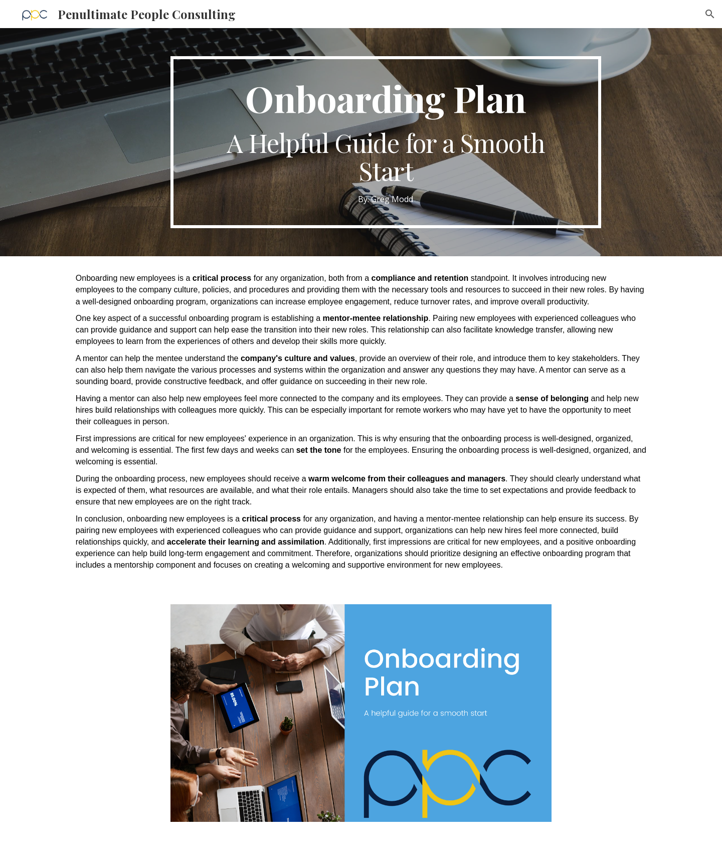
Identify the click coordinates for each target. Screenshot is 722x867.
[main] (385, 142)
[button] (710, 14)
